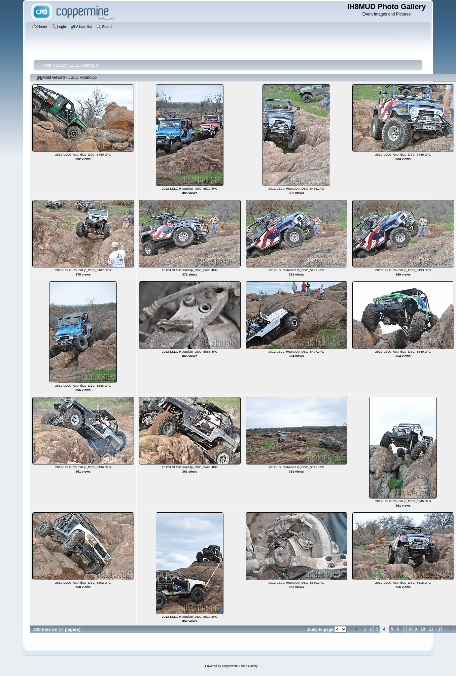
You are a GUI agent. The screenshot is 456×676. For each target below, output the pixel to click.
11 (431, 629)
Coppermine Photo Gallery (239, 666)
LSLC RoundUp (84, 65)
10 (423, 629)
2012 (60, 65)
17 (440, 629)
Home (46, 65)
